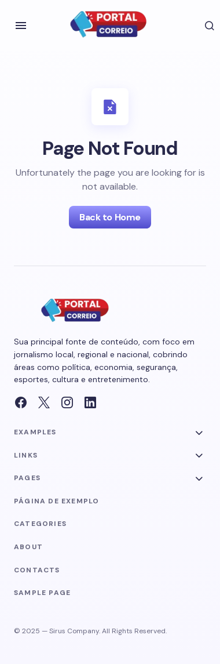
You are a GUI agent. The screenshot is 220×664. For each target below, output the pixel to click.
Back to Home (109, 217)
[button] (21, 25)
